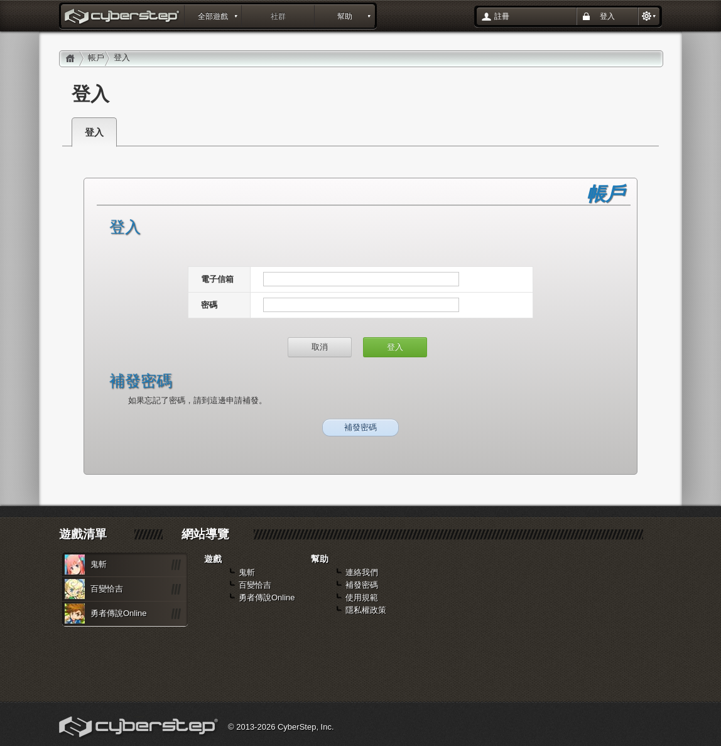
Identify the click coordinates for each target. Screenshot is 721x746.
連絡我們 (361, 572)
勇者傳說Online (118, 613)
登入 (607, 16)
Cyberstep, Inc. (139, 728)
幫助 (344, 16)
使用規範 (361, 597)
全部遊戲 (213, 16)
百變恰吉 (106, 588)
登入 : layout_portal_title (123, 17)
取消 (320, 347)
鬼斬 (98, 564)
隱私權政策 (365, 610)
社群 (278, 16)
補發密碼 (360, 427)
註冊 (501, 16)
